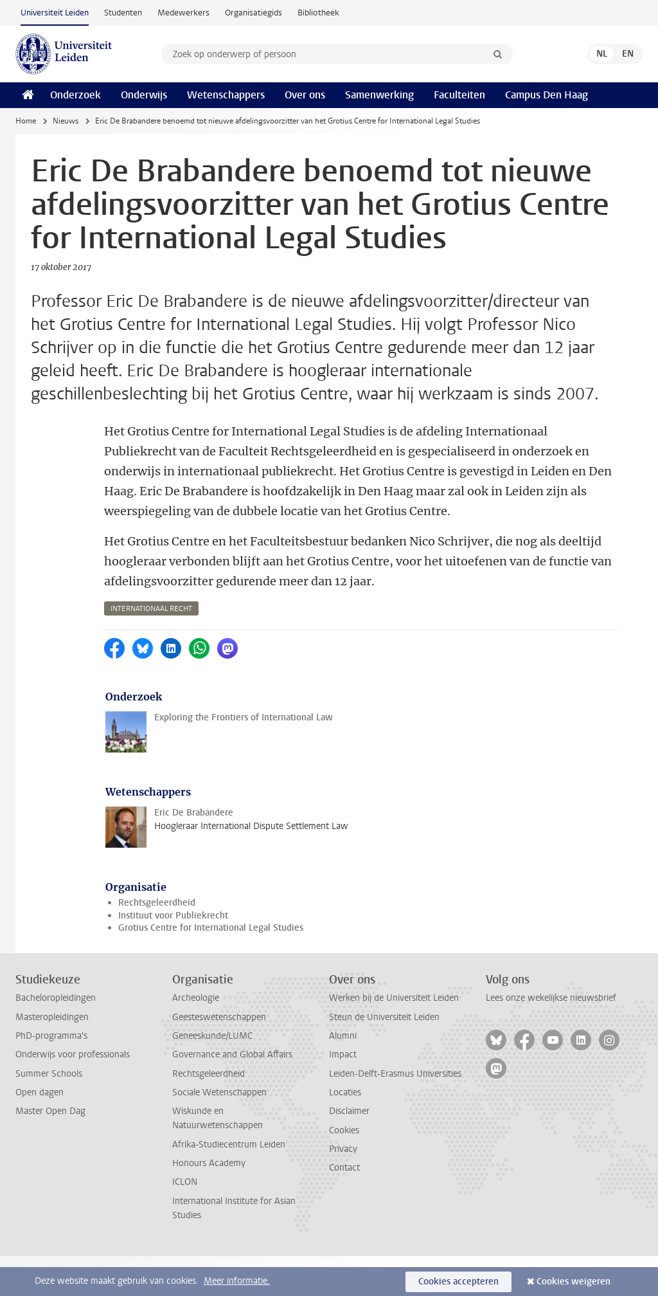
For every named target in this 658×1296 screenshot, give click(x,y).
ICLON (184, 1222)
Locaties (345, 1132)
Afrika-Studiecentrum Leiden (228, 1184)
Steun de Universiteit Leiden (384, 1057)
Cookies (344, 1170)
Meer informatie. (237, 1281)
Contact (344, 1207)
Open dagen (39, 1132)
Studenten (123, 12)
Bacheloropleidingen (55, 1038)
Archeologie (195, 1038)
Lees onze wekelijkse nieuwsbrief (551, 1038)
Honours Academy (208, 1203)
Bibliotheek (318, 12)
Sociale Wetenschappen (219, 1132)
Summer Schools (48, 1114)
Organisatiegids (253, 12)
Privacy (343, 1189)
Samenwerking (379, 95)
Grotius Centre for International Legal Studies (210, 968)
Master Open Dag (50, 1151)
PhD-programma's (51, 1076)
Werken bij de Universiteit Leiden (394, 1038)
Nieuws (65, 121)
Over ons (305, 95)
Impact (343, 1094)
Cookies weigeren (573, 1281)
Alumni (343, 1076)
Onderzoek (75, 95)
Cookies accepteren (458, 1281)
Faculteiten (459, 95)
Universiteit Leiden (55, 12)
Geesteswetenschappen (219, 1057)
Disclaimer (349, 1151)
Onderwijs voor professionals (72, 1094)
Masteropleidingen (52, 1057)
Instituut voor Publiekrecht (173, 955)
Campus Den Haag (546, 95)
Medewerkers (183, 12)
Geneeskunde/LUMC (212, 1076)
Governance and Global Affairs (232, 1094)
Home (25, 121)
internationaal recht (151, 648)
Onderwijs (144, 95)
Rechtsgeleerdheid (156, 942)
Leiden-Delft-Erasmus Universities (395, 1114)
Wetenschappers (226, 95)
